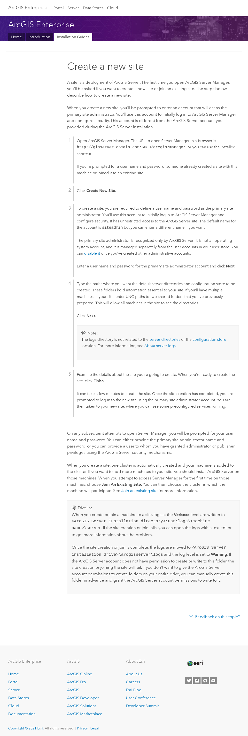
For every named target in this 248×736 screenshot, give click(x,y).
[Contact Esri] (213, 678)
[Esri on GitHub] (205, 678)
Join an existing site (139, 490)
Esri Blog (133, 688)
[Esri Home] (194, 661)
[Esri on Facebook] (197, 678)
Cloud (112, 8)
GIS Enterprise (27, 7)
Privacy (82, 726)
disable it (92, 253)
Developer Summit (142, 704)
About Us (134, 672)
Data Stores (93, 8)
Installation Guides (73, 37)
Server (73, 8)
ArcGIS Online (79, 672)
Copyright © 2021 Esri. (26, 726)
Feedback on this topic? (217, 614)
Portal (59, 8)
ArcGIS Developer (83, 696)
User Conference (141, 696)
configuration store (209, 339)
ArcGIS (73, 688)
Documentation (22, 712)
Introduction (39, 37)
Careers (133, 680)
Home (16, 37)
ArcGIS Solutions (81, 704)
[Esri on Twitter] (188, 678)
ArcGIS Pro (76, 680)
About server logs (160, 345)
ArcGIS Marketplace (84, 712)
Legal (94, 726)
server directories (164, 339)
